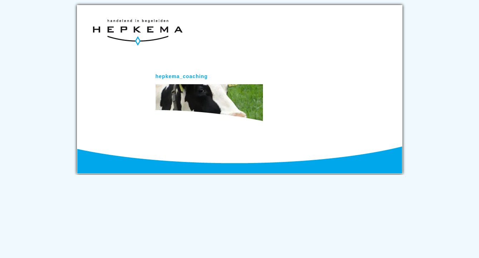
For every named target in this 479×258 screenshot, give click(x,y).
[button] (209, 103)
